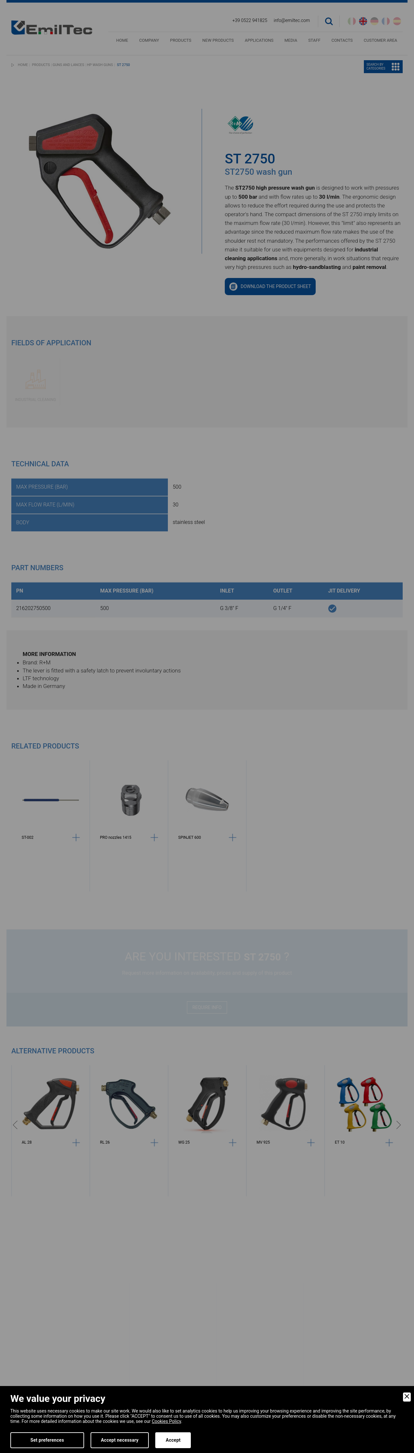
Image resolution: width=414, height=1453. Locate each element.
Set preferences (47, 1440)
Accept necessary (120, 1440)
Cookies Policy (166, 1421)
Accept (173, 1440)
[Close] (407, 1397)
